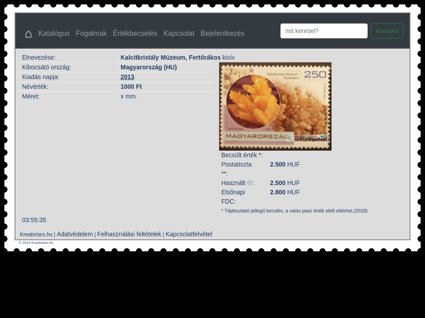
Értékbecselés (135, 33)
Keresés (387, 30)
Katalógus (54, 33)
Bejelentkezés (223, 33)
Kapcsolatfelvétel (189, 234)
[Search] (324, 30)
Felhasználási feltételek (129, 234)
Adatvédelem (75, 234)
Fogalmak (91, 33)
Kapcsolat (179, 33)
